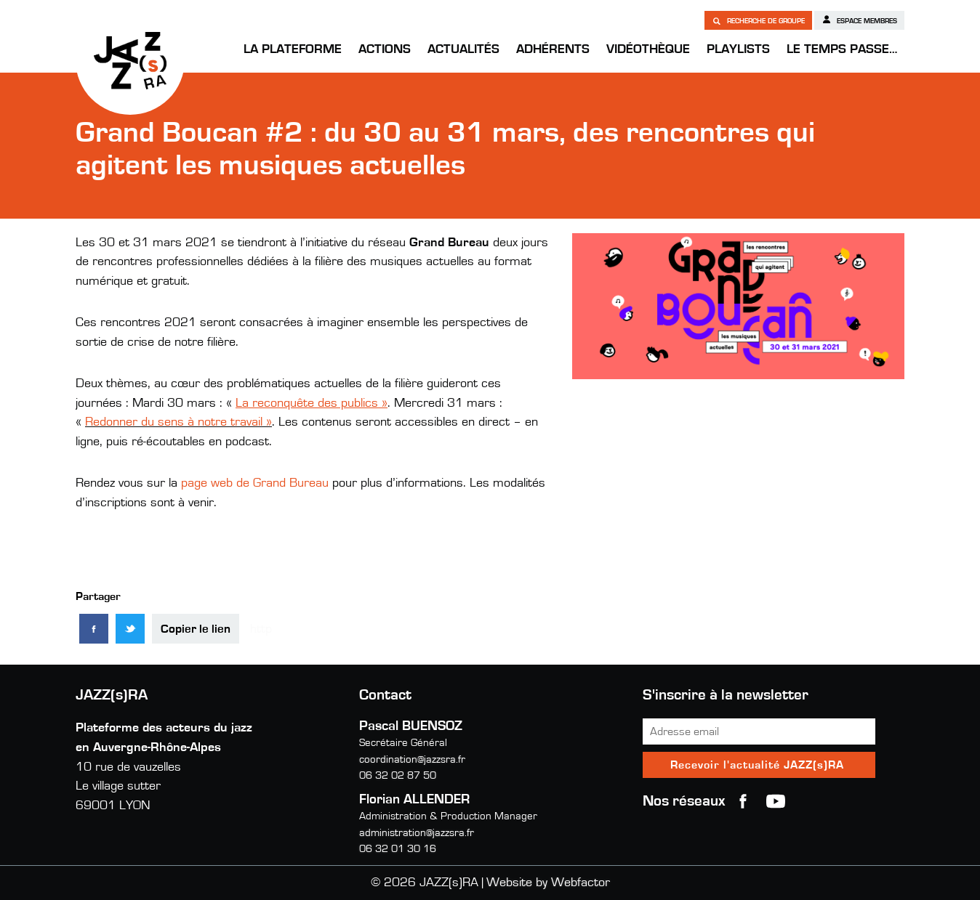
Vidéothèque (648, 49)
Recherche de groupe (758, 20)
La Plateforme (293, 49)
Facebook (743, 801)
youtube (775, 801)
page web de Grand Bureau (255, 483)
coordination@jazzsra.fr (412, 759)
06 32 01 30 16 (397, 848)
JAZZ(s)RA (130, 60)
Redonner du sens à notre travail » (178, 422)
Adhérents (553, 49)
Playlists (738, 49)
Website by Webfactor (548, 882)
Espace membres (859, 20)
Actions (384, 49)
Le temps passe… (842, 49)
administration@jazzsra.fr (416, 832)
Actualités (463, 49)
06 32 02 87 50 (397, 775)
